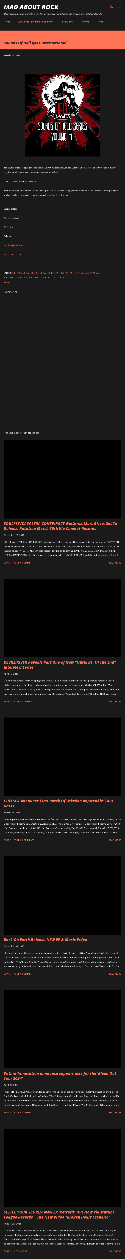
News (100, 21)
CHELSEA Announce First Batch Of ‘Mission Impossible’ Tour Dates (58, 803)
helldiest (54, 272)
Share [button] (7, 282)
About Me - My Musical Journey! (35, 21)
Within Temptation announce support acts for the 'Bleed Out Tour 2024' (60, 1076)
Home (7, 21)
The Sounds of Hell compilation (44, 277)
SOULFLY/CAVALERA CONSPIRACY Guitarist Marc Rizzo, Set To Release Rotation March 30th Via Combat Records (60, 526)
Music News (92, 272)
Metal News (77, 272)
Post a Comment (24, 562)
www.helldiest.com (12, 254)
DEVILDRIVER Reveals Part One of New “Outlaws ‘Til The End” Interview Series (60, 665)
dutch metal (39, 272)
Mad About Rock (31, 7)
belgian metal (21, 272)
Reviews (85, 21)
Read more (114, 562)
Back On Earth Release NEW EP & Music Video (45, 939)
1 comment (20, 1251)
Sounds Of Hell (13, 277)
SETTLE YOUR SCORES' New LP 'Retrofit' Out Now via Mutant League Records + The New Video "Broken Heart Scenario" (59, 1214)
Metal (65, 272)
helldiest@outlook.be (13, 245)
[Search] (112, 6)
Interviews (67, 21)
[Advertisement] (62, 399)
